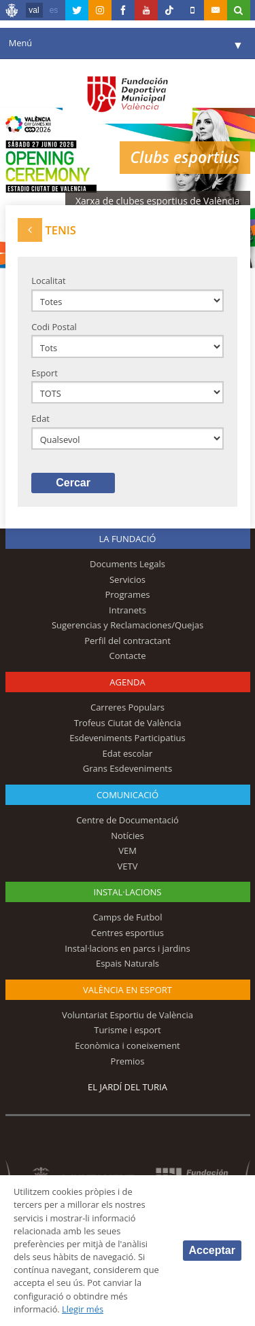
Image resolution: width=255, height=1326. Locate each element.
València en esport (127, 990)
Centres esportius (127, 933)
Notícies (127, 835)
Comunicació (127, 795)
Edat (40, 418)
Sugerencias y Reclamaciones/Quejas (127, 625)
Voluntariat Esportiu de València (127, 1015)
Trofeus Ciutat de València (128, 723)
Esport (44, 373)
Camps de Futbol (128, 917)
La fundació (127, 539)
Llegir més (82, 1309)
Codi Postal (54, 327)
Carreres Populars (127, 707)
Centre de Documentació (127, 820)
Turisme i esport (127, 1030)
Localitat (48, 280)
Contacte (127, 655)
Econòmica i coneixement (127, 1045)
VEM (127, 850)
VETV (128, 866)
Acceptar (212, 1250)
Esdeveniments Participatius (127, 738)
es (54, 10)
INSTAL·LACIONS (128, 892)
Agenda (127, 682)
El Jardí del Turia (127, 1087)
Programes (127, 594)
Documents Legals (127, 564)
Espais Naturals (127, 963)
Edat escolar (128, 753)
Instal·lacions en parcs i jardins (127, 948)
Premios (128, 1061)
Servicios (127, 579)
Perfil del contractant (127, 640)
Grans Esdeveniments (127, 768)
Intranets (127, 610)
